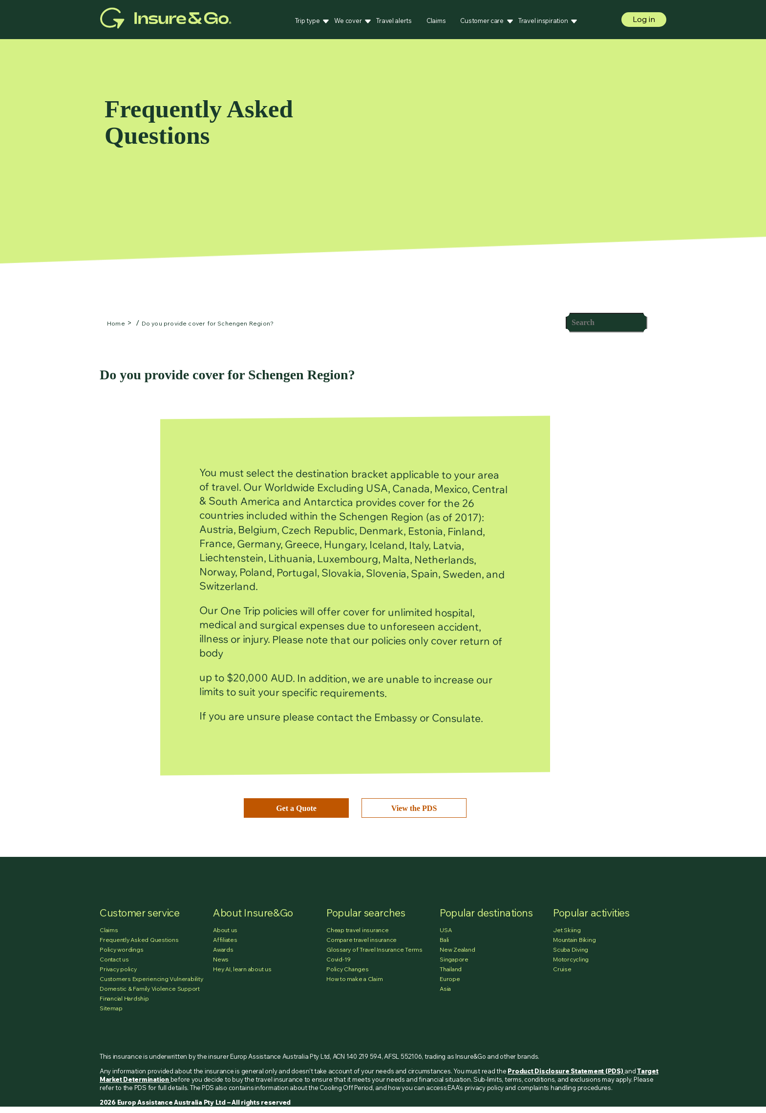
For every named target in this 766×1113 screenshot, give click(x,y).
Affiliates (225, 939)
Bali (444, 939)
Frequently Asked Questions (139, 939)
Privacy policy (118, 969)
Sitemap (111, 1008)
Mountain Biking (574, 939)
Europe (450, 978)
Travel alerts (394, 20)
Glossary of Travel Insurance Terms (374, 949)
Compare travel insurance (361, 939)
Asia (445, 988)
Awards (223, 949)
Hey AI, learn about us (242, 969)
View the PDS (414, 808)
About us (225, 930)
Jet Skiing (567, 930)
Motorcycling (571, 959)
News (221, 959)
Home (116, 323)
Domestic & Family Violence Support (150, 988)
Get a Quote (296, 808)
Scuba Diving (570, 949)
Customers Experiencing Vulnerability (151, 978)
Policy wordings (121, 949)
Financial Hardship (124, 998)
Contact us (114, 959)
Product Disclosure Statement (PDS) (566, 1071)
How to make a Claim (354, 978)
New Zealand (457, 949)
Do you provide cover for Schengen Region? (208, 323)
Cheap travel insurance (357, 930)
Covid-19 (338, 959)
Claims (436, 20)
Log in (644, 19)
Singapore (454, 959)
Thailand (451, 969)
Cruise (562, 969)
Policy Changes (347, 969)
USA (445, 930)
